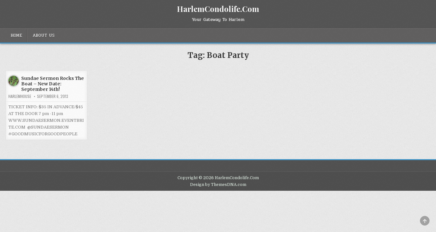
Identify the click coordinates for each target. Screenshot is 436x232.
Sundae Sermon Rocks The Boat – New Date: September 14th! (52, 83)
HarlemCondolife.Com (218, 9)
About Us (43, 35)
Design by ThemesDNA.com (218, 184)
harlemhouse (19, 96)
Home (16, 35)
